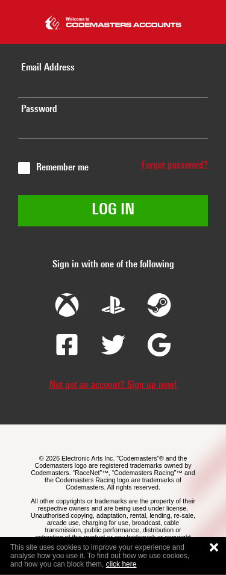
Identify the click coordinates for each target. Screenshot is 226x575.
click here (121, 564)
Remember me (62, 168)
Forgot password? (175, 165)
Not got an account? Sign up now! (113, 385)
